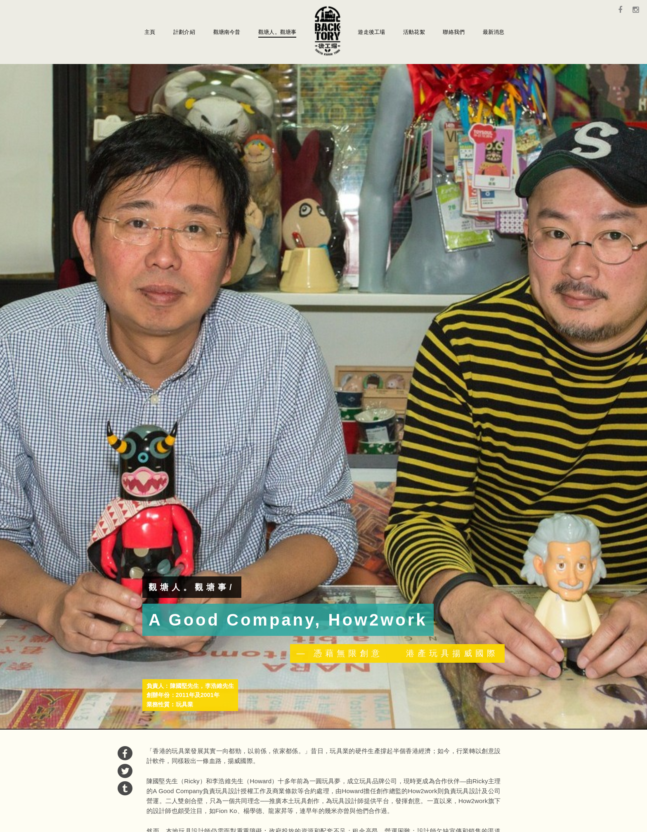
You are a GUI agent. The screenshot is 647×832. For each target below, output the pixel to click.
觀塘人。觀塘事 (277, 32)
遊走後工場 (371, 32)
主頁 (149, 32)
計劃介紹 (184, 32)
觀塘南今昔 (227, 32)
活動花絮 (414, 32)
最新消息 (494, 32)
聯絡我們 (454, 32)
